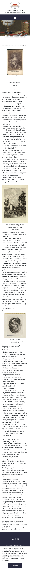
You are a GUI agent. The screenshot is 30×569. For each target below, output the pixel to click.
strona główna (6, 45)
